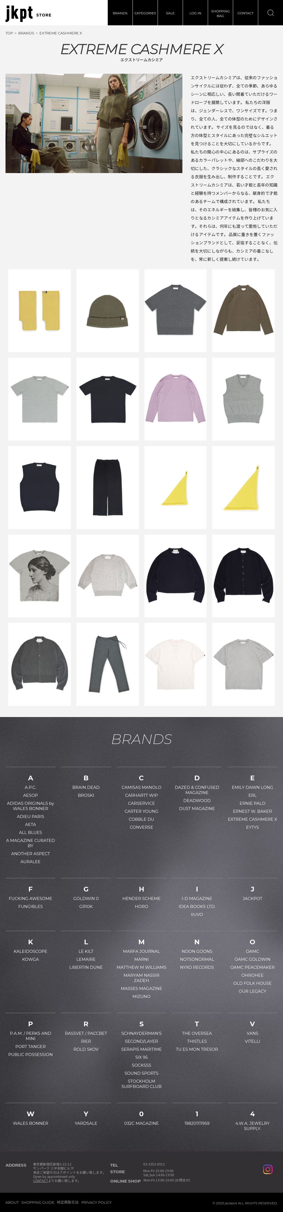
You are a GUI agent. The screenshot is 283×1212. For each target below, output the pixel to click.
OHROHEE (252, 975)
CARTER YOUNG (141, 811)
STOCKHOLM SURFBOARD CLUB (142, 1084)
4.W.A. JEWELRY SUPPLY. (252, 1126)
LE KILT (86, 951)
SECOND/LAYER (141, 1041)
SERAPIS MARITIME (141, 1049)
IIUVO (197, 914)
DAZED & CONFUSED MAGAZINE (197, 790)
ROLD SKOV (86, 1049)
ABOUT (12, 1202)
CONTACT (246, 13)
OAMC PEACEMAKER (252, 967)
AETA (30, 824)
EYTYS (252, 827)
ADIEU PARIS (30, 816)
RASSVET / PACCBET (86, 1033)
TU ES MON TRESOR (197, 1049)
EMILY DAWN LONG (252, 787)
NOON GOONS (197, 951)
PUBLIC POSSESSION (30, 1054)
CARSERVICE (141, 803)
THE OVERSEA (197, 1033)
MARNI (141, 959)
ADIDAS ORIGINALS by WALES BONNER (30, 806)
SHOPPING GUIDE (38, 1202)
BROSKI (86, 795)
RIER (86, 1041)
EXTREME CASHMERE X (252, 819)
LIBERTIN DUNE (86, 967)
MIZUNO (141, 996)
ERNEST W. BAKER (252, 811)
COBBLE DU (141, 819)
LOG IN (195, 13)
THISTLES (197, 1041)
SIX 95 (141, 1057)
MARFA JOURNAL (141, 951)
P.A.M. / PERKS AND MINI (30, 1036)
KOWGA (30, 959)
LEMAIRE (85, 959)
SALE (170, 13)
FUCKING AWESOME (30, 898)
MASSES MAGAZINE (141, 988)
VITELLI (252, 1041)
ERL (252, 795)
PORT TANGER (30, 1046)
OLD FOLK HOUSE (252, 983)
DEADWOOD (197, 800)
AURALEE (30, 861)
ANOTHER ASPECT (30, 853)
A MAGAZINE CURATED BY (30, 843)
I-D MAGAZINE (197, 898)
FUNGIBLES (30, 906)
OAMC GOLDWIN (252, 959)
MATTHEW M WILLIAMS (141, 967)
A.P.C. (30, 787)
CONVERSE (141, 827)
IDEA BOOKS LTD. (197, 906)
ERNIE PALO (252, 803)
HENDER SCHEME (141, 898)
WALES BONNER (30, 1123)
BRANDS (120, 13)
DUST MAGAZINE (197, 808)
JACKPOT (252, 898)
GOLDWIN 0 (86, 898)
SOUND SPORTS (141, 1073)
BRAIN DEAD (86, 787)
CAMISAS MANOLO (141, 787)
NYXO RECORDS (197, 967)
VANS (252, 1033)
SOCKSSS (141, 1065)
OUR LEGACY (252, 991)
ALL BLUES (30, 832)
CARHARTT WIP (141, 795)
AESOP (30, 795)
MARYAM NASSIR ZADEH (141, 978)
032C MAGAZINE (141, 1123)
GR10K (86, 906)
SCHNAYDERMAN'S (141, 1033)
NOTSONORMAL (197, 959)
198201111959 (196, 1123)
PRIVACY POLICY (96, 1202)
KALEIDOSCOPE (30, 951)
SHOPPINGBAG (220, 13)
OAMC (252, 951)
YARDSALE (86, 1123)
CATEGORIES (145, 13)
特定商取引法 (68, 1202)
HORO (141, 906)
